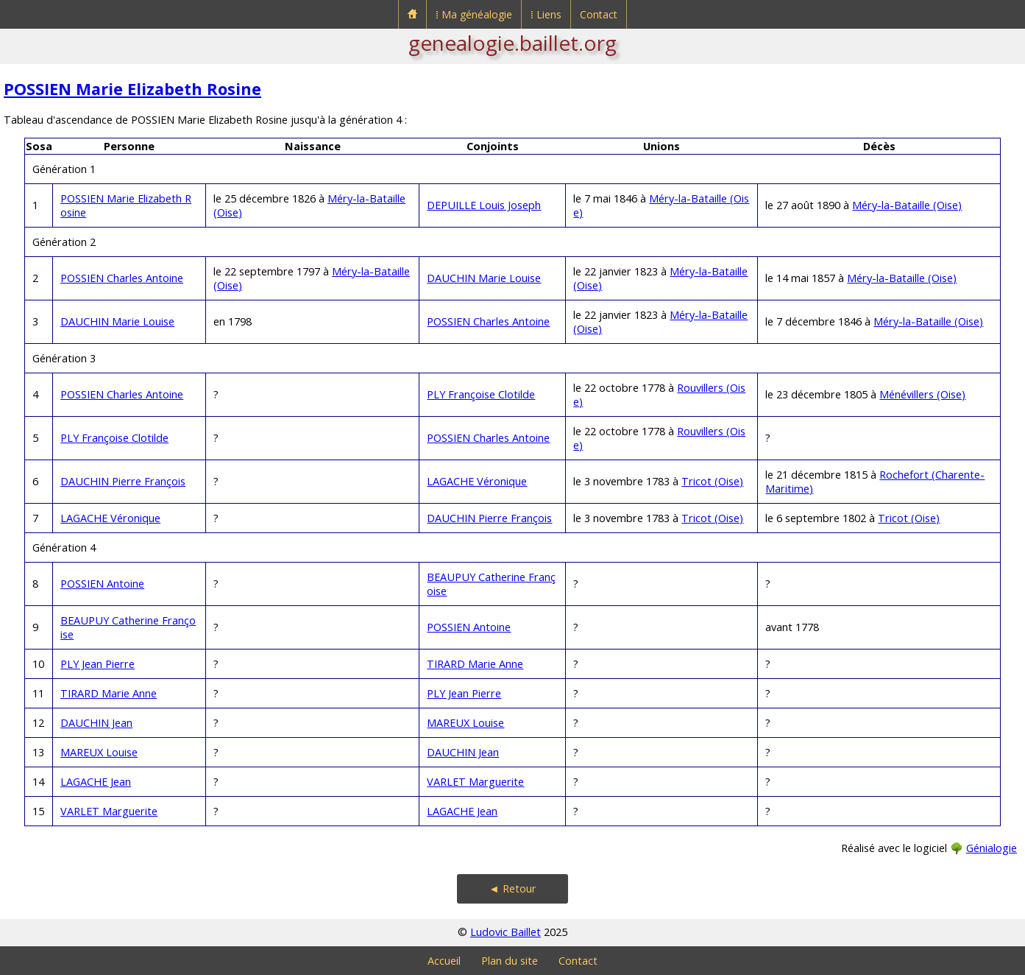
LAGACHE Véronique (477, 481)
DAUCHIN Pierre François (122, 481)
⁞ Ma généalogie (474, 14)
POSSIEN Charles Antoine (121, 278)
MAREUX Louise (465, 723)
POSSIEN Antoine (102, 584)
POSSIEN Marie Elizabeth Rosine (132, 88)
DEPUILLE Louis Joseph (484, 205)
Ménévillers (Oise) (922, 394)
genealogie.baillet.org (512, 43)
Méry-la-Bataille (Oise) (907, 205)
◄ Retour (512, 888)
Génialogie (991, 848)
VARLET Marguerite (475, 782)
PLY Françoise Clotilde (481, 394)
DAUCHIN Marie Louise (484, 278)
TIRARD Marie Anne (475, 664)
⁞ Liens (546, 14)
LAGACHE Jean (95, 782)
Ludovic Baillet (505, 932)
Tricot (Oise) (712, 481)
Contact (598, 14)
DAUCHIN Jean (96, 723)
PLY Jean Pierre (97, 664)
